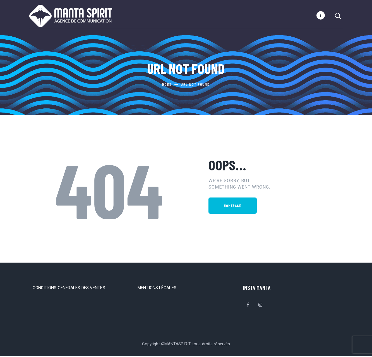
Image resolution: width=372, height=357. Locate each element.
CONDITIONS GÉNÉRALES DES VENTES (69, 288)
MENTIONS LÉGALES (157, 288)
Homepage (232, 206)
